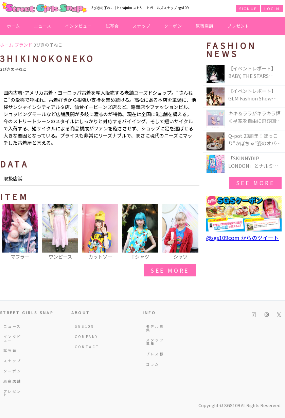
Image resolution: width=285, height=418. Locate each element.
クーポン (173, 26)
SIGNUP (248, 8)
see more (169, 270)
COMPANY (85, 336)
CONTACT (85, 346)
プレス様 (155, 353)
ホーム (13, 26)
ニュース (43, 26)
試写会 (112, 26)
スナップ (141, 26)
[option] (20, 232)
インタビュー (78, 26)
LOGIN (272, 8)
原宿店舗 (205, 26)
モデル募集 (155, 328)
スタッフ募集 (155, 341)
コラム (153, 364)
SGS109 (84, 326)
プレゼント (238, 26)
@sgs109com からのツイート (242, 238)
